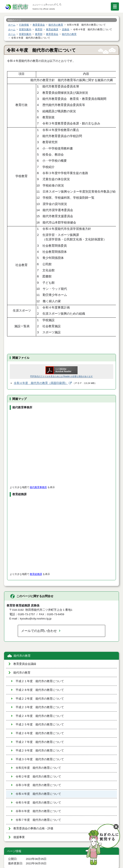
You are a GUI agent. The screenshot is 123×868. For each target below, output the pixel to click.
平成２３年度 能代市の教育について (40, 707)
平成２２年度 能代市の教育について (40, 698)
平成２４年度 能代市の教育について (40, 716)
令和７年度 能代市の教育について (38, 819)
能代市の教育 (22, 655)
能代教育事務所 (38, 487)
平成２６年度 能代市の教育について (40, 733)
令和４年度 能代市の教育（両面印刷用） (41, 383)
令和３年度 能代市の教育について (38, 785)
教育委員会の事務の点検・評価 (33, 828)
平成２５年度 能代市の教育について (40, 724)
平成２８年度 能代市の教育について (40, 689)
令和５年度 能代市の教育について (38, 802)
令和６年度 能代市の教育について (38, 811)
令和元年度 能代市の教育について (38, 767)
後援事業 (19, 837)
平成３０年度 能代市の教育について (40, 759)
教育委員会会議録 (24, 663)
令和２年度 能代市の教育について (38, 776)
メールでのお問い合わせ (39, 630)
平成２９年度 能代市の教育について (40, 750)
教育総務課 (36, 574)
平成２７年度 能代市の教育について (40, 742)
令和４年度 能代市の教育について (38, 793)
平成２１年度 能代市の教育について (40, 681)
